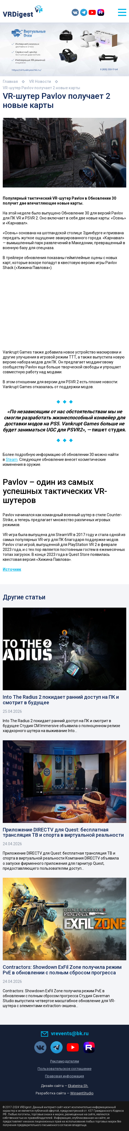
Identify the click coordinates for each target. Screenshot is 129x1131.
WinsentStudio (82, 1093)
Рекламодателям (64, 1061)
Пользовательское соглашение (64, 1069)
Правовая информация (64, 1076)
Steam (12, 459)
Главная (10, 81)
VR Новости (40, 81)
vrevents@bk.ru (65, 1033)
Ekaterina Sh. (78, 1086)
